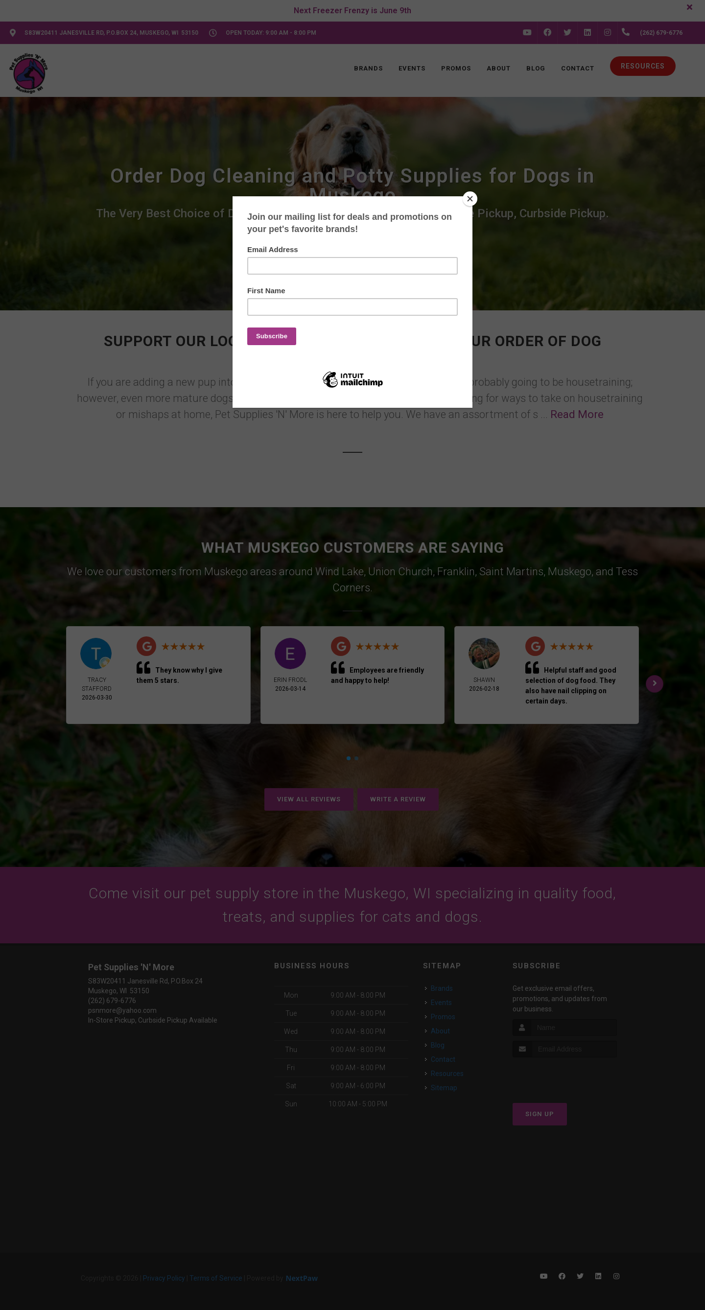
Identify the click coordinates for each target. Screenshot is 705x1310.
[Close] (470, 198)
